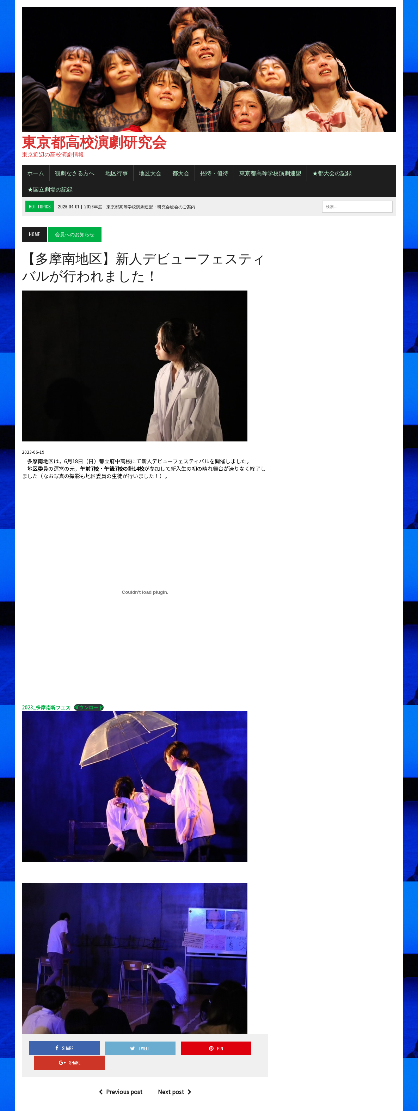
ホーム (34, 174)
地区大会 (149, 174)
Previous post (120, 1078)
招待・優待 (213, 174)
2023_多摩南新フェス (45, 708)
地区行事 (115, 174)
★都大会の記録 (331, 174)
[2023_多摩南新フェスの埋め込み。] (145, 593)
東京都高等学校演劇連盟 (269, 174)
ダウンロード (88, 708)
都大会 (179, 174)
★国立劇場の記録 (49, 190)
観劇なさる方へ (73, 174)
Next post (174, 1078)
